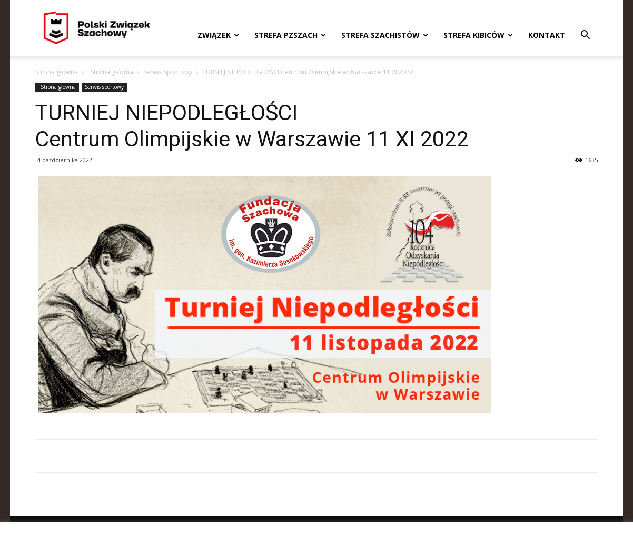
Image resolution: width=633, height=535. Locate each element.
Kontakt (546, 35)
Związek (218, 35)
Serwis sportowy (167, 71)
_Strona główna (110, 71)
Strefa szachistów (384, 35)
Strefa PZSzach (290, 35)
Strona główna (56, 71)
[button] (585, 36)
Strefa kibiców (478, 35)
